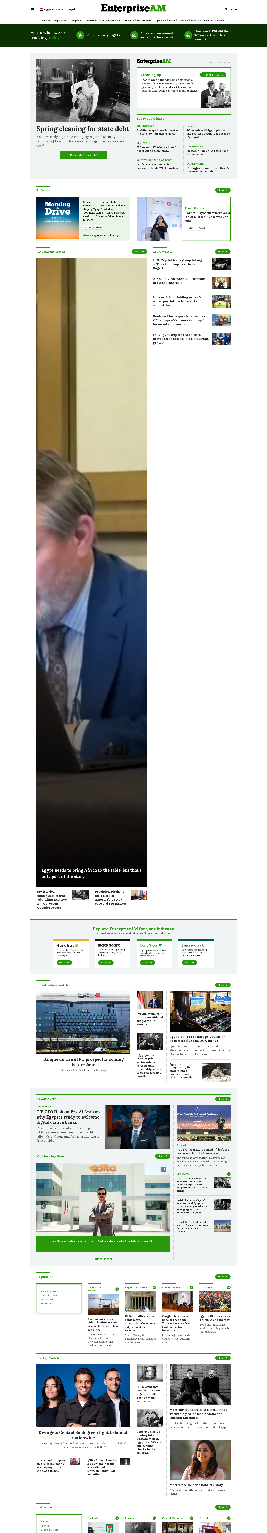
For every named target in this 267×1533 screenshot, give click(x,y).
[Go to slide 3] (105, 1259)
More (221, 190)
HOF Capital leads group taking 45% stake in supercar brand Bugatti (177, 264)
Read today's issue (81, 154)
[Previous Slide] (43, 1206)
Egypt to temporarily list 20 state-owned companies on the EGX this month (182, 1071)
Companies (76, 20)
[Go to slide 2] (101, 1259)
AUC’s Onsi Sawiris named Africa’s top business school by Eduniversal (203, 1151)
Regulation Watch (50, 1290)
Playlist (98, 227)
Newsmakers (144, 20)
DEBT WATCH (144, 143)
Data (172, 20)
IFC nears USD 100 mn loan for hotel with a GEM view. (158, 149)
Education (183, 1145)
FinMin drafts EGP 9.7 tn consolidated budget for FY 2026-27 (150, 1019)
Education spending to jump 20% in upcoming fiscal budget (111, 952)
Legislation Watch (50, 1295)
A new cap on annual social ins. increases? (156, 35)
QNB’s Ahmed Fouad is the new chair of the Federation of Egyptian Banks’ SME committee (102, 1467)
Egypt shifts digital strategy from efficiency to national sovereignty (70, 953)
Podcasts (128, 20)
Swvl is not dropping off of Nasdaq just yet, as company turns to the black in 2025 (51, 1465)
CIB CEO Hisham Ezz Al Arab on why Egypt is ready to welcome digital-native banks (68, 1117)
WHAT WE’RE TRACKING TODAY (154, 160)
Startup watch (195, 164)
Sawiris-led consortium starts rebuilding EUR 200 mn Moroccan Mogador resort (51, 899)
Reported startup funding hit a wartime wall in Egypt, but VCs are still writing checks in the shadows (149, 1442)
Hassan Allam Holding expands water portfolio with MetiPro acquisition (177, 301)
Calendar (220, 20)
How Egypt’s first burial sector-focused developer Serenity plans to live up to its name (193, 1226)
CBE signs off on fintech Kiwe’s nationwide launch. (208, 169)
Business (46, 20)
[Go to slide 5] (111, 1259)
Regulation (60, 20)
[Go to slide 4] (108, 1259)
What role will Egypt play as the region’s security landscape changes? (208, 134)
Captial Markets (49, 1529)
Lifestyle (196, 20)
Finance (45, 1525)
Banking (45, 1521)
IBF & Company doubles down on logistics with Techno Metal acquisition (148, 1394)
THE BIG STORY (145, 126)
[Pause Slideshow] (163, 1169)
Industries (91, 20)
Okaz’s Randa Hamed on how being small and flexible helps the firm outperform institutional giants (192, 1184)
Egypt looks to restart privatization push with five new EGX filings (198, 1039)
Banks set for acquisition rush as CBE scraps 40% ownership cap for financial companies (180, 320)
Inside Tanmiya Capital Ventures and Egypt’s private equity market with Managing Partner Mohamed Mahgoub (193, 1206)
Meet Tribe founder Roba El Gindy (196, 1485)
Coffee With (43, 1106)
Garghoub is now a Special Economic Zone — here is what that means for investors (176, 1323)
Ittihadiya (46, 1303)
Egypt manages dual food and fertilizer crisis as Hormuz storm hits (194, 952)
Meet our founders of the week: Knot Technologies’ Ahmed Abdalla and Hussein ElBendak (198, 1414)
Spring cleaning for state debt (82, 128)
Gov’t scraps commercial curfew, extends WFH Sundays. (158, 166)
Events (208, 20)
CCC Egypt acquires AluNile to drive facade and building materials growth (181, 339)
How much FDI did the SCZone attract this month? (211, 35)
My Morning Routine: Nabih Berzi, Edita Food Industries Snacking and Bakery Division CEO (103, 1241)
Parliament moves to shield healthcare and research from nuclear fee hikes (103, 1324)
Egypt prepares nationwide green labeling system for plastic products (153, 953)
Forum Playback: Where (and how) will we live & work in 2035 (207, 217)
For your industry (110, 20)
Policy (190, 126)
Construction (195, 146)
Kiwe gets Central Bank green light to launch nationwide (83, 1435)
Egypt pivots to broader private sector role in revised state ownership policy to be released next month (149, 1065)
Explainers (160, 20)
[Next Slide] (163, 1206)
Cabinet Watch (49, 1299)
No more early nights (103, 35)
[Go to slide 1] (97, 1259)
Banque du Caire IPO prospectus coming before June (83, 1062)
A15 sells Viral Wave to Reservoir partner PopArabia (179, 281)
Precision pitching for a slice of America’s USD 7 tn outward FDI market (110, 897)
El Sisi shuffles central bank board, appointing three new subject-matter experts (140, 1323)
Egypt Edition (50, 9)
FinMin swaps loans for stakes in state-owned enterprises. (157, 132)
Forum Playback (194, 208)
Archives (183, 20)
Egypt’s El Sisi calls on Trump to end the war (214, 1317)
